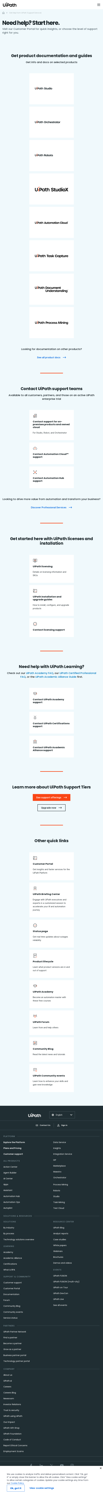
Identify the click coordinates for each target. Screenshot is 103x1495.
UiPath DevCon (60, 1293)
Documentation (11, 1294)
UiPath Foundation (12, 1433)
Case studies (59, 1239)
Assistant (7, 1190)
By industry (8, 1227)
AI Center (8, 1178)
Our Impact (9, 1422)
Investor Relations (12, 1404)
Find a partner (10, 1337)
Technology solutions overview (18, 1239)
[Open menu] (99, 4)
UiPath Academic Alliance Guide (56, 677)
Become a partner (12, 1343)
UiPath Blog (58, 1227)
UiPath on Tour (60, 1287)
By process (8, 1233)
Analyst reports (60, 1233)
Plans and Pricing (12, 1148)
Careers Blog (9, 1392)
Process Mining (60, 1184)
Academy (8, 1252)
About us (7, 1375)
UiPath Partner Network (14, 1331)
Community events (13, 1312)
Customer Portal (11, 1288)
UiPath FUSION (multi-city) (66, 1281)
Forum (6, 1300)
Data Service (59, 1142)
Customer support (13, 1154)
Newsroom (8, 1398)
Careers (7, 1386)
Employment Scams (13, 1451)
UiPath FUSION (60, 1275)
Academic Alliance (12, 1258)
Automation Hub (11, 1196)
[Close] (101, 1469)
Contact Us (43, 1125)
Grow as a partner (12, 1349)
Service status (10, 1317)
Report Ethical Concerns (15, 1445)
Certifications (10, 1263)
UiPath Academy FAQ (39, 673)
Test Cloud (58, 1208)
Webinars (58, 1251)
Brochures (58, 1257)
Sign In (62, 1125)
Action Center (10, 1166)
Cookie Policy (17, 1484)
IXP (54, 1160)
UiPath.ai (7, 1380)
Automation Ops (11, 1202)
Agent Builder (10, 1172)
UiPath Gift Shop (11, 1427)
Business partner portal (14, 1355)
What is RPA (9, 1269)
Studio (56, 1196)
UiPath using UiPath (12, 1416)
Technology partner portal (16, 1361)
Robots (56, 1190)
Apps (5, 1184)
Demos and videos (62, 1262)
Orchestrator (59, 1177)
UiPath (58, 1299)
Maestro (57, 1171)
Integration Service (62, 1154)
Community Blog (11, 1306)
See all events (60, 1305)
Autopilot (7, 1208)
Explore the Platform (14, 1142)
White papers (60, 1245)
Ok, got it (16, 1489)
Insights (57, 1148)
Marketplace (59, 1165)
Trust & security (11, 1410)
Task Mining (59, 1202)
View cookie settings (41, 1489)
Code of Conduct (12, 1439)
